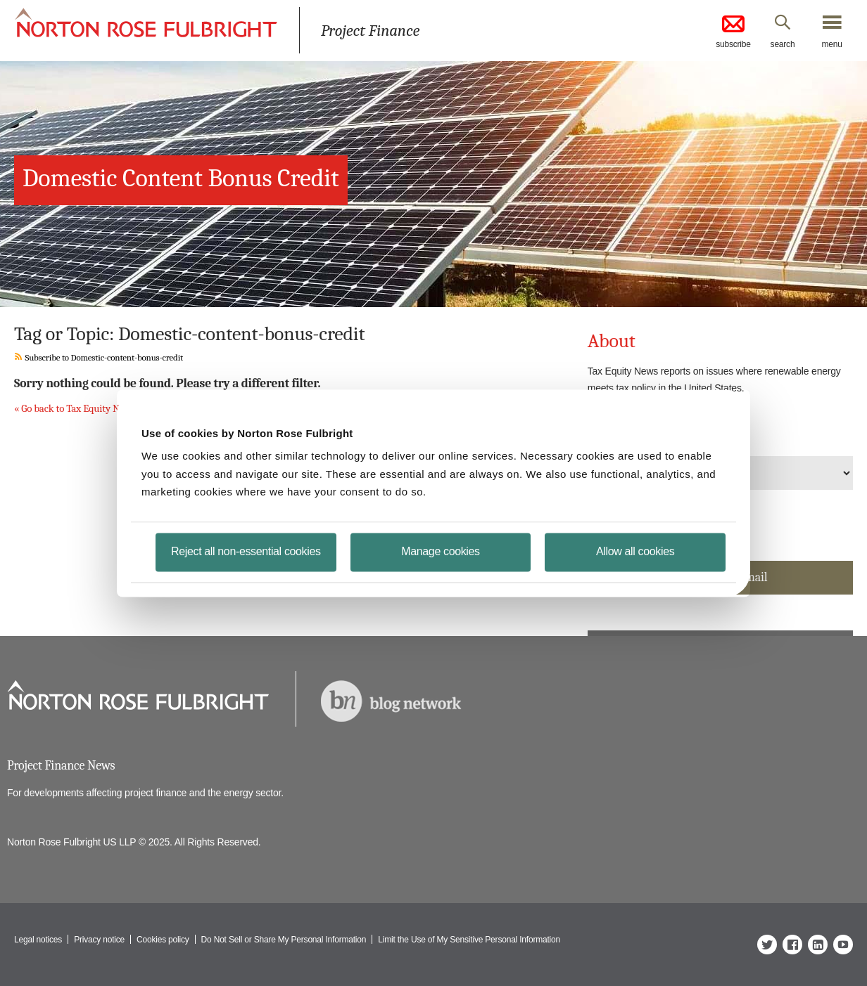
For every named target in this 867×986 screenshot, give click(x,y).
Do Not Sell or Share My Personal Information (284, 940)
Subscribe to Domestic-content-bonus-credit (98, 357)
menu (831, 44)
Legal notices (38, 940)
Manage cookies (440, 551)
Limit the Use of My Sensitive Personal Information (469, 940)
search (783, 44)
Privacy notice (99, 940)
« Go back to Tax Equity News (75, 408)
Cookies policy (163, 940)
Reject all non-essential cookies (246, 551)
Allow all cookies (635, 551)
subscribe (733, 31)
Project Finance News (61, 765)
